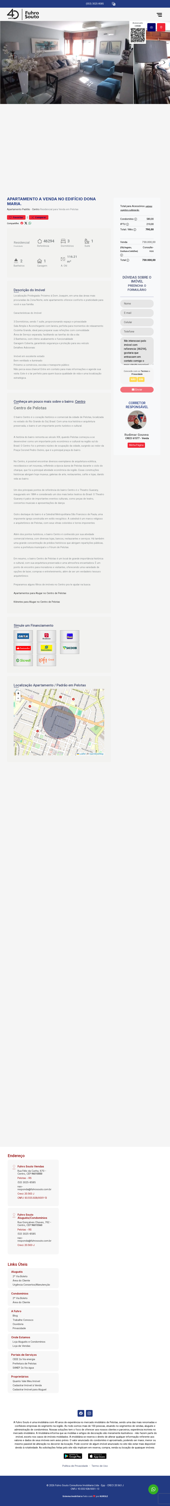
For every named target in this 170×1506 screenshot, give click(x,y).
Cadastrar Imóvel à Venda (27, 1385)
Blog (15, 1315)
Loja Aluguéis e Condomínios (29, 1341)
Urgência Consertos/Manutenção (31, 1284)
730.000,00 (148, 242)
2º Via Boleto (20, 1276)
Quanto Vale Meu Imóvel (26, 1381)
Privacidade (19, 1328)
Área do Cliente (21, 1280)
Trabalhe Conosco (23, 1319)
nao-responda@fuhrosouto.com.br (34, 1188)
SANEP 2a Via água (23, 1367)
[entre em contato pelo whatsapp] (150, 1486)
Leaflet (81, 754)
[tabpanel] (85, 62)
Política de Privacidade (75, 1465)
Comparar (38, 217)
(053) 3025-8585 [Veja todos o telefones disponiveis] (95, 3)
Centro (36, 209)
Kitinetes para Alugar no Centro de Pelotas (37, 602)
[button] (114, 3)
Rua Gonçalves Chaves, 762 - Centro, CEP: (34, 1223)
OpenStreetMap (96, 754)
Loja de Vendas (21, 1345)
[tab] (151, 27)
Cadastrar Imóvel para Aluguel (29, 1389)
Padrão (26, 209)
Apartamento (14, 209)
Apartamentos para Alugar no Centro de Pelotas (40, 593)
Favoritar (16, 217)
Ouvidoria (18, 1324)
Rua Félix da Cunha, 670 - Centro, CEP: (32, 1172)
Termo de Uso (99, 1465)
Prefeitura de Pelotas (25, 1363)
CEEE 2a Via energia (24, 1359)
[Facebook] (81, 1413)
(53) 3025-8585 (27, 1182)
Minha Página (136, 445)
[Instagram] (89, 1413)
